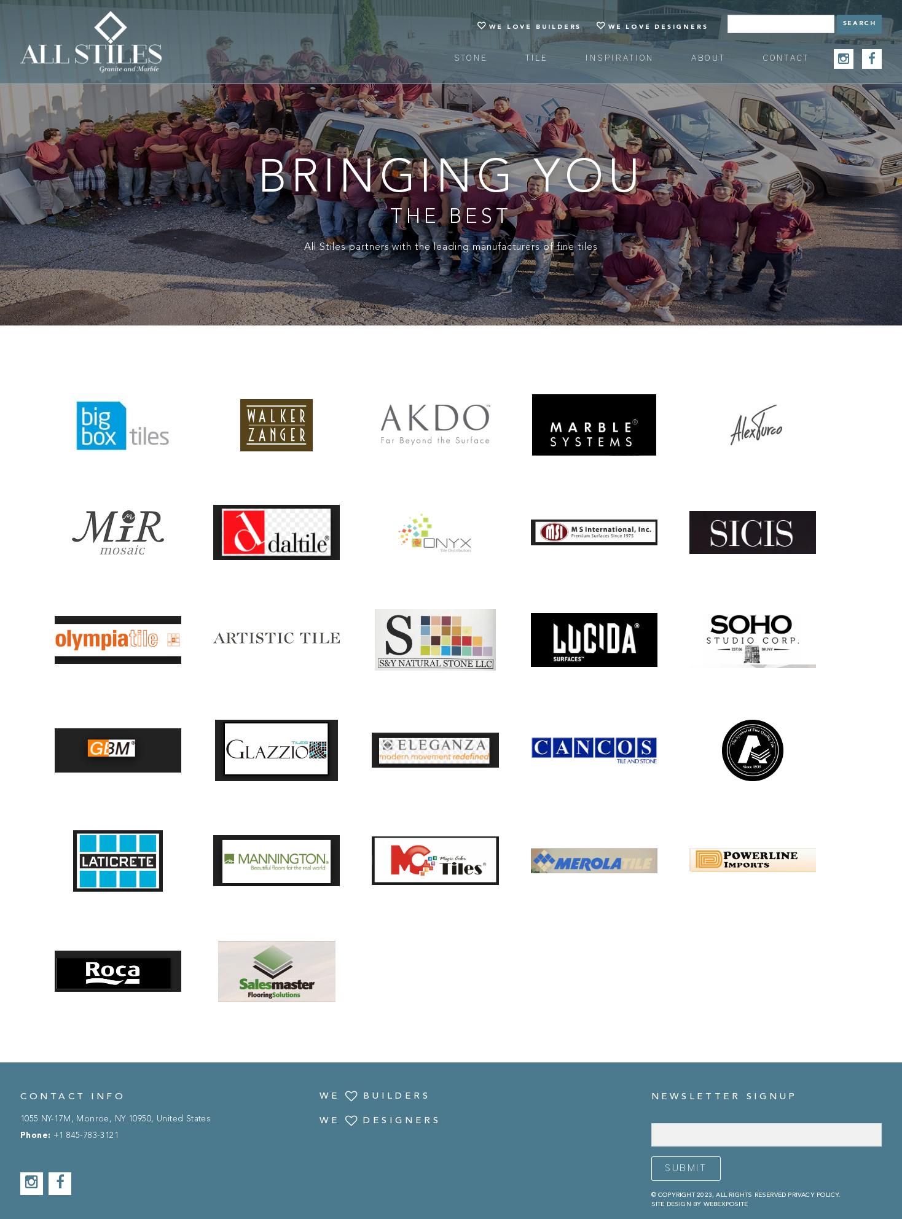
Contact (786, 58)
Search (859, 23)
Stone (471, 58)
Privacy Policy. (814, 1195)
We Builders (375, 1097)
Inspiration (620, 58)
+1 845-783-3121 (86, 1136)
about (708, 58)
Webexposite (726, 1204)
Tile (537, 58)
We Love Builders (535, 27)
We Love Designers (658, 27)
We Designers (380, 1121)
